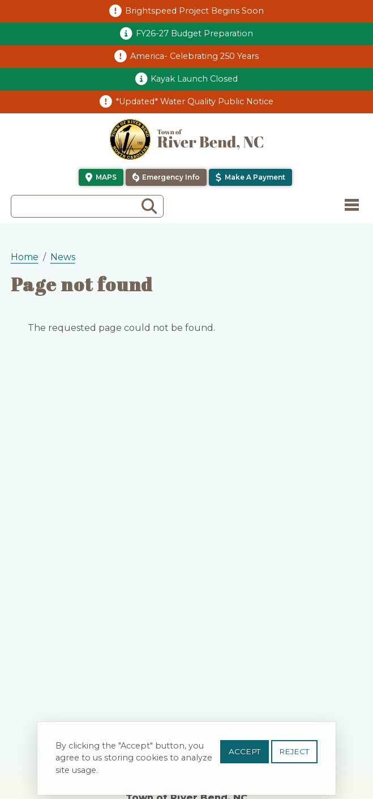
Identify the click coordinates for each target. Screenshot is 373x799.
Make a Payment (255, 177)
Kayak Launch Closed (194, 79)
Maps (106, 177)
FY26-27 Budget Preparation (194, 33)
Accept (244, 756)
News (62, 257)
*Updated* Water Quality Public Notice (194, 101)
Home (24, 257)
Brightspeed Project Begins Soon (194, 11)
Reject (294, 756)
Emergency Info (171, 177)
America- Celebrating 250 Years (194, 56)
